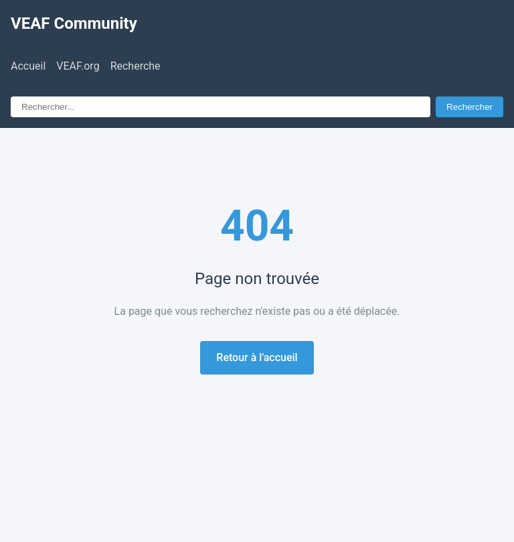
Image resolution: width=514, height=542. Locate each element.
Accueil (28, 66)
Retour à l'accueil (256, 357)
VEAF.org (77, 66)
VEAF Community (74, 23)
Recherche (135, 66)
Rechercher (469, 107)
